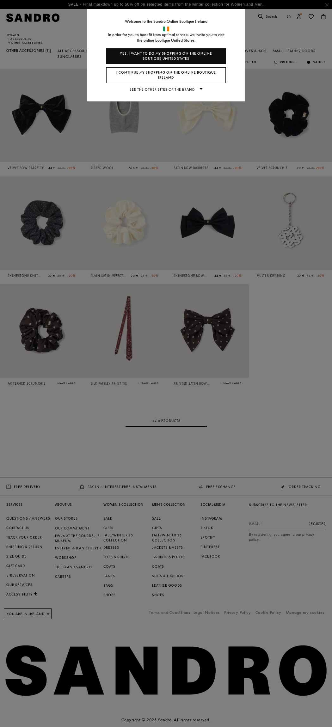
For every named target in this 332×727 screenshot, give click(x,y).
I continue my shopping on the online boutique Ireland (166, 75)
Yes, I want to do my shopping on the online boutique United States (166, 56)
